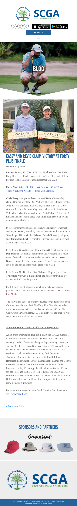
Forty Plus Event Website (19, 191)
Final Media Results (44, 191)
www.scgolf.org (19, 394)
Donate (38, 32)
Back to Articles (15, 406)
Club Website (57, 187)
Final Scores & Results (37, 187)
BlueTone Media (46, 503)
